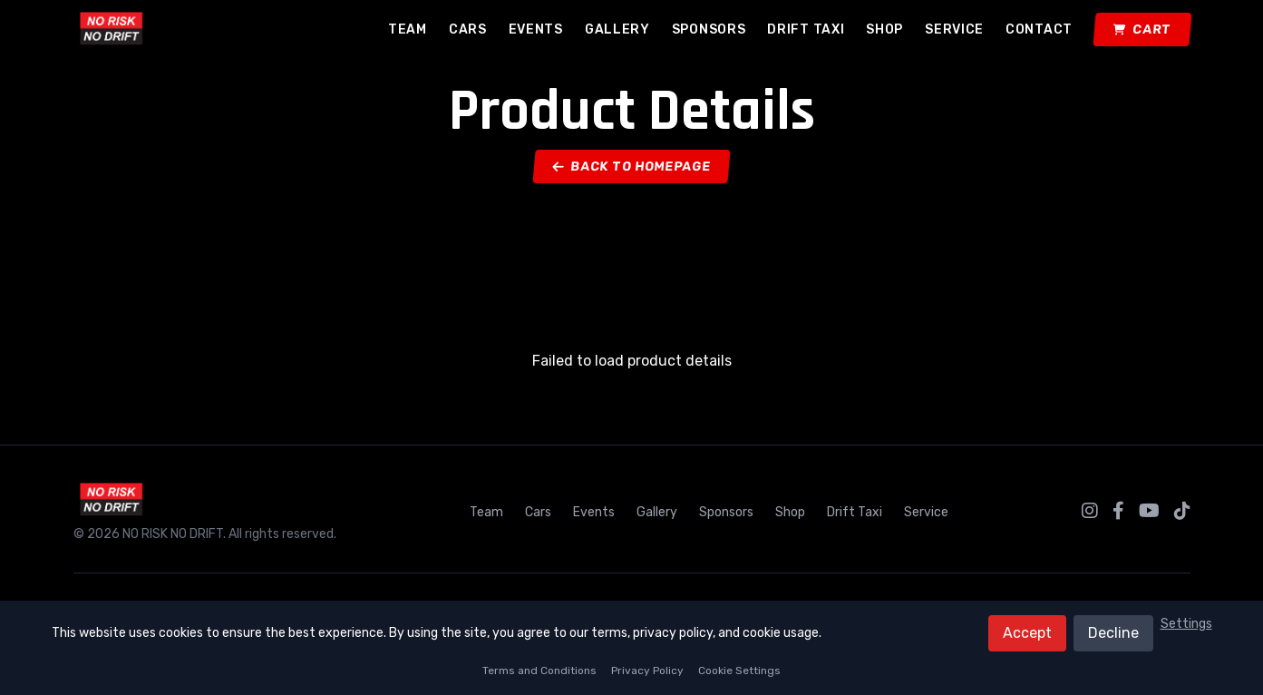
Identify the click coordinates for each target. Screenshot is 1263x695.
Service (954, 29)
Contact (1039, 29)
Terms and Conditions (539, 670)
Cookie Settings (739, 670)
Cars (468, 29)
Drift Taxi (805, 29)
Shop (884, 29)
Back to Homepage (631, 166)
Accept (1027, 632)
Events (536, 29)
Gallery (617, 29)
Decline (1113, 632)
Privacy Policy (647, 670)
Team (407, 29)
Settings (1186, 623)
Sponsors (709, 29)
